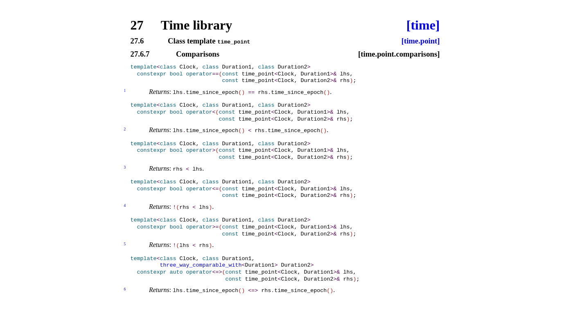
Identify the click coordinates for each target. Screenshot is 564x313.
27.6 (137, 41)
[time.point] (421, 41)
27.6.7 (140, 54)
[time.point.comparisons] (399, 54)
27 (137, 25)
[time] (423, 25)
